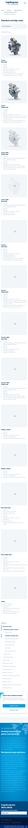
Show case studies (14, 710)
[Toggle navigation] (25, 3)
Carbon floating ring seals (9, 666)
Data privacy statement (6, 825)
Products (9, 10)
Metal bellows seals (10, 641)
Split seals (7, 648)
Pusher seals (8, 632)
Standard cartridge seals (11, 635)
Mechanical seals (18, 10)
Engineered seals (9, 644)
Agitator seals (7, 654)
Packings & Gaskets (7, 669)
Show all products (7, 687)
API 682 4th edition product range (11, 675)
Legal (14, 825)
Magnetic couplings (7, 672)
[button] (14, 26)
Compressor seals (8, 657)
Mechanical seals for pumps (10, 12)
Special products (6, 681)
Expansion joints (6, 678)
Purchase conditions (16, 822)
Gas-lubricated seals (10, 651)
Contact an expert (14, 705)
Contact (19, 825)
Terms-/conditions (5, 822)
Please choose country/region (9, 810)
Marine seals (6, 660)
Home (2, 10)
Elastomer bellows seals (11, 638)
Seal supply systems (7, 663)
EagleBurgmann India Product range (11, 684)
